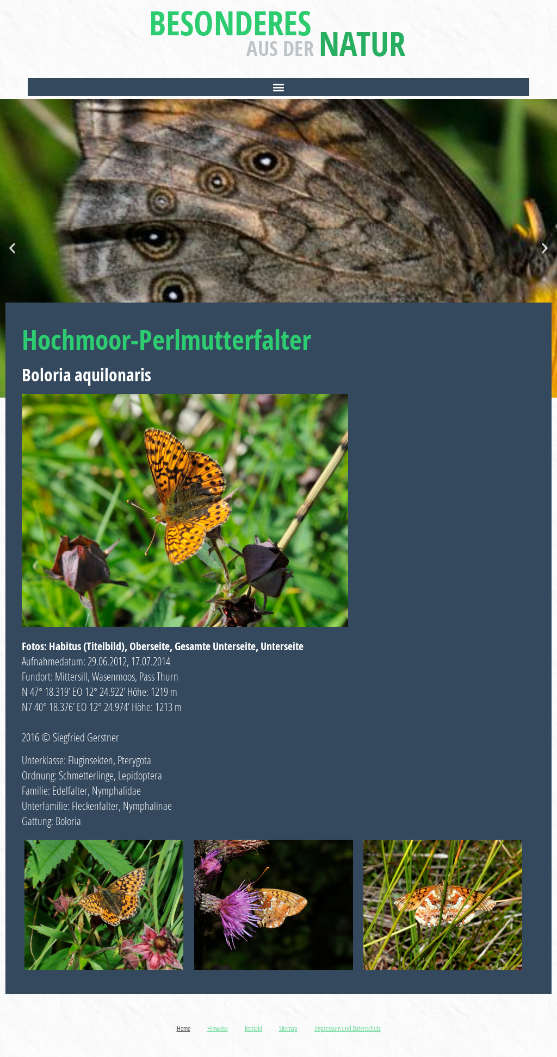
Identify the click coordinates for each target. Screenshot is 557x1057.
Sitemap (288, 1028)
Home (183, 1028)
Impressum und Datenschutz (347, 1028)
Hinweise (217, 1028)
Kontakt (253, 1028)
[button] (278, 87)
